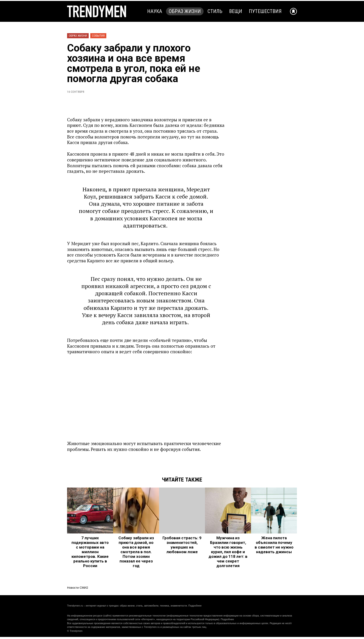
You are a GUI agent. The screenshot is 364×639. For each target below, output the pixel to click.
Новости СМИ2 (77, 587)
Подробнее (195, 605)
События (98, 35)
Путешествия (265, 11)
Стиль (215, 11)
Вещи (235, 11)
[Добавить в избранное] (293, 11)
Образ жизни (185, 11)
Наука (154, 11)
